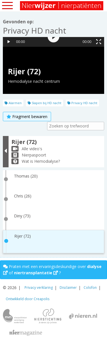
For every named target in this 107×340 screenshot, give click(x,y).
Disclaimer (68, 287)
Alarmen (13, 103)
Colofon (90, 287)
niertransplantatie (36, 272)
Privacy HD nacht (82, 103)
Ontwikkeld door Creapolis (27, 298)
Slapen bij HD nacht (44, 103)
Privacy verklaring (39, 287)
